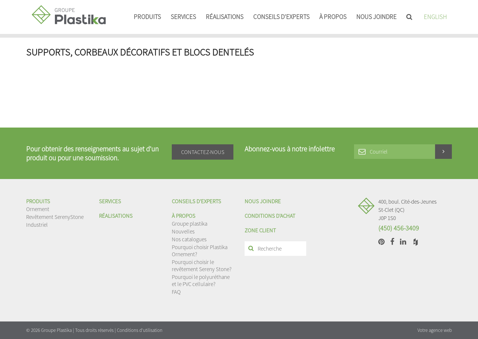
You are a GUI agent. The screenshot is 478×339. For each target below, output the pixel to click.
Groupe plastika (189, 223)
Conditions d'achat (270, 215)
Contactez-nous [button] (202, 152)
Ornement (37, 209)
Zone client (260, 230)
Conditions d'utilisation (139, 330)
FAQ (176, 291)
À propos (333, 17)
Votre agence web (435, 330)
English (435, 17)
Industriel (37, 224)
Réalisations (224, 17)
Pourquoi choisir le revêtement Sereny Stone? (202, 265)
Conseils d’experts (281, 17)
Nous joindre (376, 17)
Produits (147, 17)
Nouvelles (183, 231)
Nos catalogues (189, 239)
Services (183, 17)
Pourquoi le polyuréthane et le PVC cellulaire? (201, 280)
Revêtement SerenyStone (55, 216)
